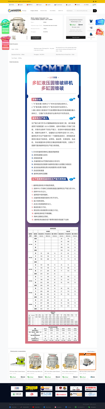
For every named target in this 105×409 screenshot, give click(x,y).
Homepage (24, 10)
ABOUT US (60, 10)
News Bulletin (52, 10)
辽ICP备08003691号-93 (39, 404)
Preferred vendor (43, 10)
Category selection (34, 10)
